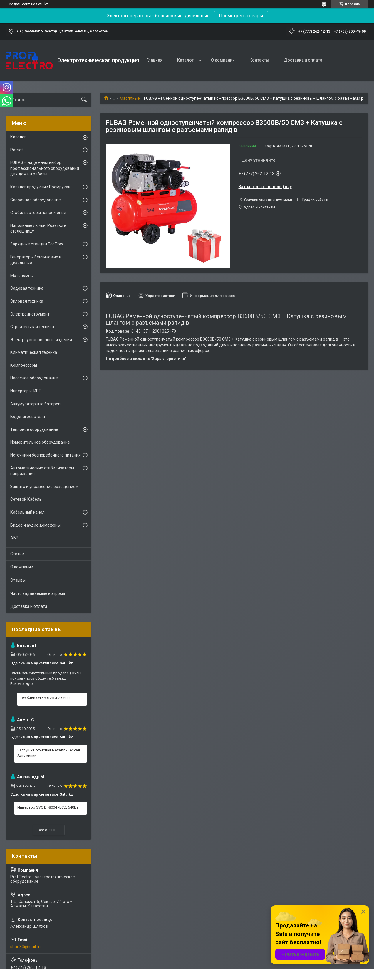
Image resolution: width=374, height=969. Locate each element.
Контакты (259, 60)
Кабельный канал (27, 512)
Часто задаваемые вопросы (37, 593)
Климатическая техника (33, 352)
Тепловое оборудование (34, 429)
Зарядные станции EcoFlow (36, 244)
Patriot (16, 149)
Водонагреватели (27, 416)
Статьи (17, 554)
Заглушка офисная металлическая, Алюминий (49, 753)
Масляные (130, 98)
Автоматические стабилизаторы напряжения (42, 471)
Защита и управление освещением (44, 486)
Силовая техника (26, 301)
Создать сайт (18, 4)
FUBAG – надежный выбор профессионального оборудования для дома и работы (44, 168)
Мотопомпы (21, 275)
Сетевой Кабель (26, 499)
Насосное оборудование (34, 378)
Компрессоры (23, 365)
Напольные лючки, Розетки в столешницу (38, 228)
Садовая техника (26, 288)
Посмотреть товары (241, 16)
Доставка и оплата (303, 60)
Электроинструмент (30, 314)
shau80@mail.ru (25, 946)
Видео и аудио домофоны (35, 525)
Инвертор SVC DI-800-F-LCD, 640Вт (47, 807)
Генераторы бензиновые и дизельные (35, 260)
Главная (154, 60)
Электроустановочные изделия (41, 339)
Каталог (185, 60)
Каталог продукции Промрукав (40, 187)
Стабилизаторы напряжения (38, 212)
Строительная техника (32, 326)
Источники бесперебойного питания (45, 455)
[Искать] (84, 100)
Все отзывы (49, 830)
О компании (223, 60)
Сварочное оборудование (35, 200)
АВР (14, 537)
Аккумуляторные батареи (35, 403)
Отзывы (18, 580)
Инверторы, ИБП (25, 391)
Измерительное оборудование (40, 442)
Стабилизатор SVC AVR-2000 (45, 698)
